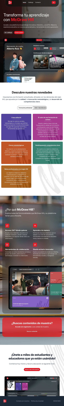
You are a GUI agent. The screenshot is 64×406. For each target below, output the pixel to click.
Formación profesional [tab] (25, 108)
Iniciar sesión (19, 32)
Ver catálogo (8, 32)
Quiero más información (32, 369)
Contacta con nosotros (22, 401)
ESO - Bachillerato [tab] (40, 108)
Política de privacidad (37, 401)
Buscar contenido (32, 331)
